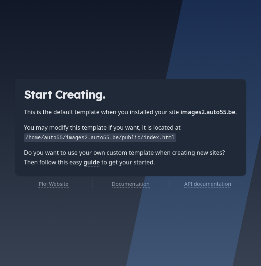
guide (92, 162)
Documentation (131, 183)
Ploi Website (53, 183)
